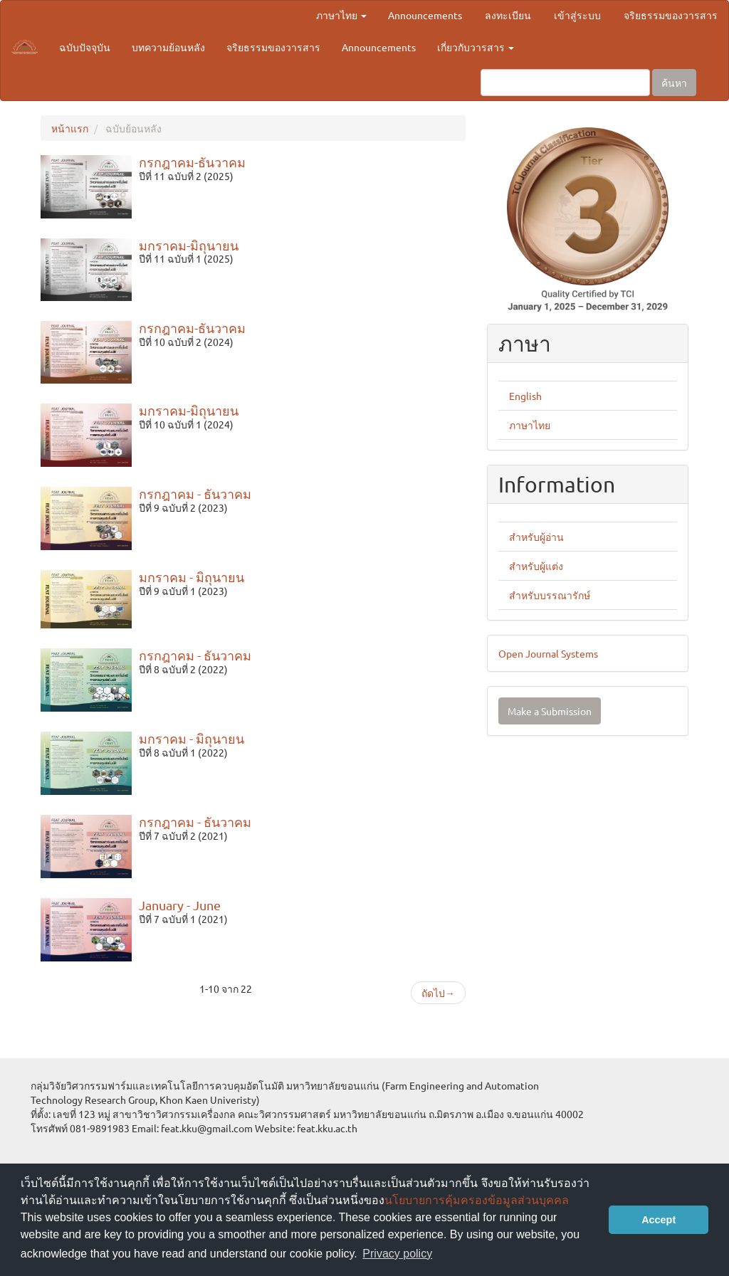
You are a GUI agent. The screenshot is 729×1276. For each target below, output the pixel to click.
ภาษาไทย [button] (341, 15)
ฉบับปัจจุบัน (84, 47)
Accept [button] (658, 1219)
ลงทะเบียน (508, 15)
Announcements (425, 15)
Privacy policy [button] (397, 1254)
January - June (180, 904)
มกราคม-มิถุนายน (188, 245)
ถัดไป (438, 993)
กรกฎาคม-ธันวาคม (192, 161)
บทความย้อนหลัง (168, 47)
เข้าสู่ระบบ (577, 15)
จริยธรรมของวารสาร (671, 15)
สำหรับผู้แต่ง (536, 565)
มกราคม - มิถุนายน (191, 576)
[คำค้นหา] (565, 82)
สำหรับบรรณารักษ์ (549, 595)
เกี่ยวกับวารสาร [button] (475, 47)
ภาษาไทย (529, 424)
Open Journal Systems (548, 653)
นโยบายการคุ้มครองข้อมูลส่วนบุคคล (476, 1200)
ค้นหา (674, 82)
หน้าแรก (69, 128)
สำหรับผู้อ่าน (536, 536)
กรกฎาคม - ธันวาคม (195, 493)
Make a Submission (550, 711)
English (525, 395)
